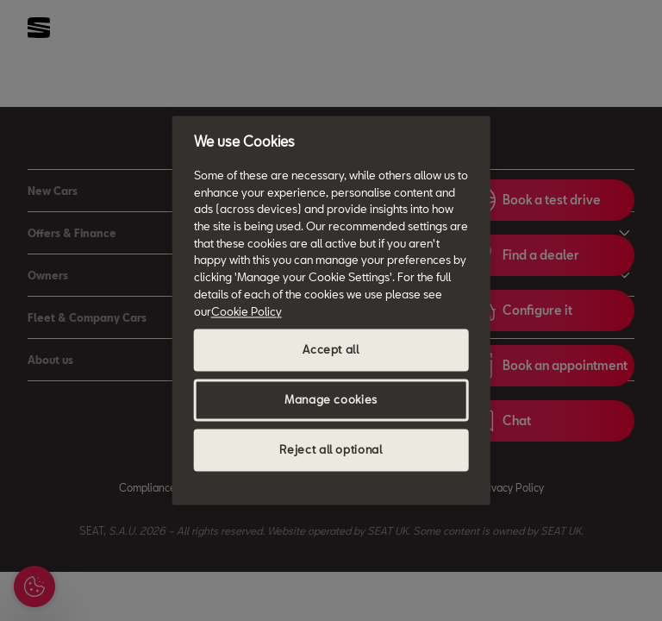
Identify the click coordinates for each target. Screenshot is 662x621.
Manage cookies (331, 400)
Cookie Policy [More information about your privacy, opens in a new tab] (246, 311)
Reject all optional (330, 450)
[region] (331, 310)
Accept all (331, 350)
